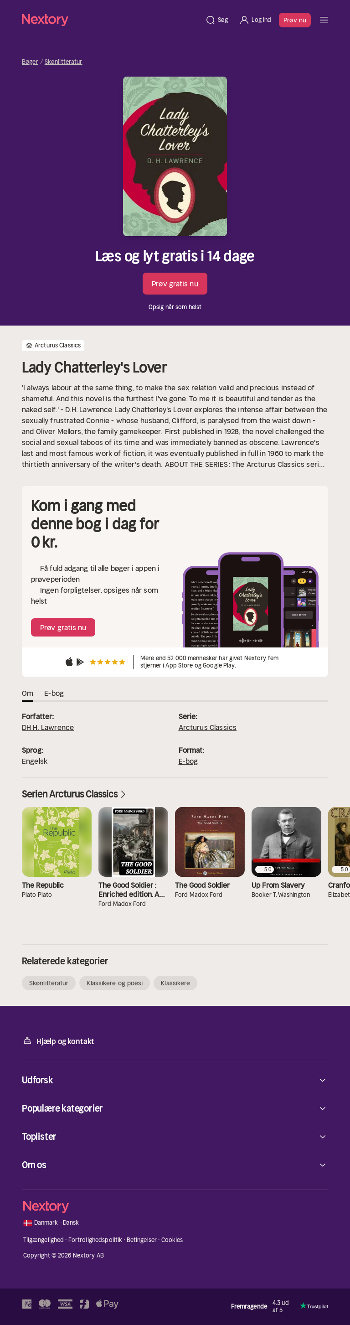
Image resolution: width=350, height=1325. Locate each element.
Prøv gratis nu (175, 283)
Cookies (172, 1240)
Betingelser (142, 1240)
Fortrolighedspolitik (95, 1240)
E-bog (188, 761)
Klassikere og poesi (115, 983)
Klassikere (175, 983)
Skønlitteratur (63, 62)
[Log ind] (255, 20)
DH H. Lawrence (48, 727)
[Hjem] (111, 20)
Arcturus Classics (208, 727)
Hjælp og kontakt (58, 1040)
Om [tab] (27, 693)
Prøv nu (294, 20)
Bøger (30, 62)
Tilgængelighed (43, 1240)
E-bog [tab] (54, 693)
